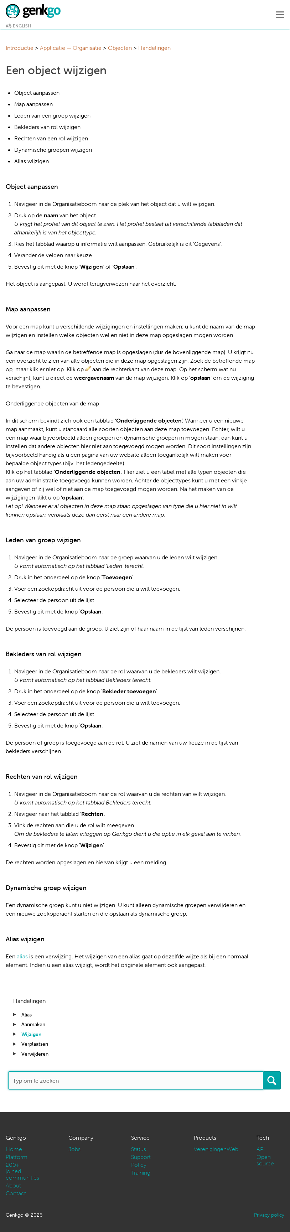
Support (141, 1156)
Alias (26, 1014)
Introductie (19, 47)
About (13, 1185)
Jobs (74, 1149)
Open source (265, 1160)
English (22, 26)
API (261, 1149)
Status (138, 1149)
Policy (138, 1164)
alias (22, 956)
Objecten (120, 47)
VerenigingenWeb (216, 1149)
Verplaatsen (34, 1044)
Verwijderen (34, 1054)
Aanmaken (33, 1024)
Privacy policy (269, 1215)
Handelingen (154, 47)
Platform (16, 1156)
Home (14, 1149)
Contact (16, 1193)
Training (140, 1172)
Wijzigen (31, 1034)
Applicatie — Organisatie (71, 47)
